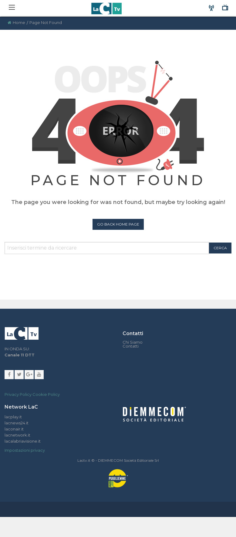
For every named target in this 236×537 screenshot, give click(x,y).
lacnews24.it (17, 422)
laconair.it (14, 429)
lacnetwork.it (17, 435)
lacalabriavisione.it (23, 441)
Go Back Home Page (118, 224)
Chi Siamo (133, 342)
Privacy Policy (18, 394)
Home (19, 22)
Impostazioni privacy (25, 450)
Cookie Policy (46, 394)
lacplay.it (13, 416)
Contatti (131, 346)
